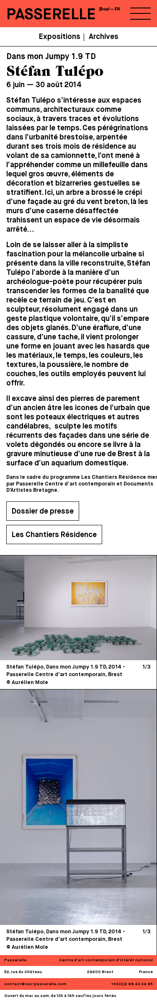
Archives (103, 37)
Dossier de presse (43, 511)
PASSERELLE (51, 15)
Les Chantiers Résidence (54, 535)
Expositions (59, 37)
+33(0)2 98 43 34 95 (132, 984)
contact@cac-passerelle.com (35, 984)
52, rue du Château (23, 972)
